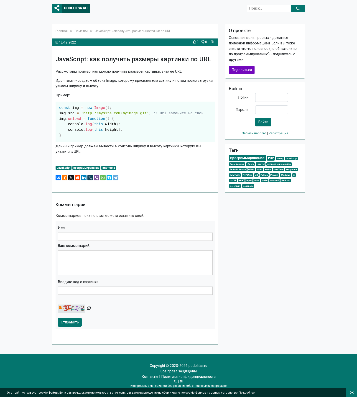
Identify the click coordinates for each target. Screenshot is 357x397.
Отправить (70, 322)
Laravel (261, 164)
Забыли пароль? (254, 133)
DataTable (235, 175)
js (294, 175)
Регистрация (278, 133)
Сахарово (248, 186)
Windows (285, 175)
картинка (108, 167)
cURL (259, 169)
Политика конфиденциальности (188, 376)
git (256, 175)
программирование (86, 167)
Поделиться (242, 70)
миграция (291, 169)
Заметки (81, 31)
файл (265, 180)
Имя (61, 228)
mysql (280, 158)
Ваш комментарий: (74, 245)
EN (181, 381)
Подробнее (247, 392)
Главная (62, 31)
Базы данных (237, 164)
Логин (243, 97)
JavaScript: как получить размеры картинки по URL (133, 31)
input (249, 180)
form (256, 180)
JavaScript (63, 167)
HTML (251, 169)
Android (274, 180)
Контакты (150, 376)
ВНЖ (241, 180)
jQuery (250, 164)
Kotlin (268, 169)
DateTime (278, 169)
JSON (233, 180)
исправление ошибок (279, 164)
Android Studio (238, 169)
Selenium (235, 186)
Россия (274, 175)
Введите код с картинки (78, 282)
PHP (271, 158)
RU (176, 381)
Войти (263, 122)
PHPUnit (285, 180)
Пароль (242, 110)
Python (264, 175)
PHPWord (247, 175)
